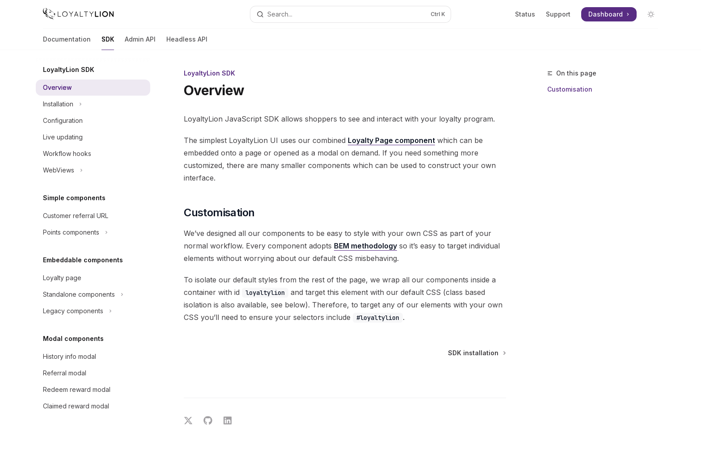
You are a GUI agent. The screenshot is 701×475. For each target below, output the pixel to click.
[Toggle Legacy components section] (93, 311)
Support (558, 14)
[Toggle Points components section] (93, 232)
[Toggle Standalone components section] (93, 294)
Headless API (186, 42)
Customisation (569, 89)
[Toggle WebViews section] (93, 170)
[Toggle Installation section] (93, 104)
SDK (107, 42)
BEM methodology (365, 245)
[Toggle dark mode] (651, 14)
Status (525, 14)
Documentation (67, 42)
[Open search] (350, 14)
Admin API (140, 42)
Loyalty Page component (391, 140)
